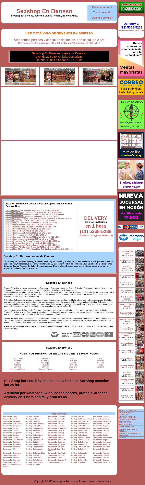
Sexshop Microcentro (14, 215)
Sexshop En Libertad (56, 435)
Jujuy (18, 363)
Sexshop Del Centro (100, 449)
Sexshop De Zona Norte (12, 453)
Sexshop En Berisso (44, 11)
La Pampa (45, 363)
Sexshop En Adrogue (56, 447)
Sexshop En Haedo (10, 419)
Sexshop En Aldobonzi (101, 444)
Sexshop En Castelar (56, 430)
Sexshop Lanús (11, 233)
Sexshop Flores (11, 223)
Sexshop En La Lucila (101, 423)
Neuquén (45, 365)
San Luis (45, 367)
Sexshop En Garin (77, 416)
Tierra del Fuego (45, 369)
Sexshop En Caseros (101, 430)
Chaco (72, 359)
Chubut (101, 359)
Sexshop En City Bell (101, 428)
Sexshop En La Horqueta (35, 423)
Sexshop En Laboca (10, 430)
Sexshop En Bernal (33, 437)
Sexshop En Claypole (101, 426)
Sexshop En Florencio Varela (82, 419)
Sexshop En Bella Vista (57, 440)
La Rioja (73, 363)
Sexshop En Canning (56, 433)
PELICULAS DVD (125, 424)
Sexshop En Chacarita (34, 430)
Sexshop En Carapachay (12, 433)
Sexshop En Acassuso (101, 447)
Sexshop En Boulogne (79, 435)
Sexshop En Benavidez (34, 440)
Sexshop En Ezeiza (33, 421)
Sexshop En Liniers (10, 437)
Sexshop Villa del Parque (15, 217)
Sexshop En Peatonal (56, 455)
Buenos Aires (17, 359)
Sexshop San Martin (13, 237)
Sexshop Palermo (12, 211)
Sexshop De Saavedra (79, 453)
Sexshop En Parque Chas (35, 453)
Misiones (17, 365)
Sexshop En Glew (9, 416)
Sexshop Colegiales (13, 241)
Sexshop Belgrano (13, 243)
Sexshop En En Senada (102, 421)
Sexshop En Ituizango (11, 421)
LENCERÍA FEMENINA (127, 417)
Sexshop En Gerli (32, 416)
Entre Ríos (73, 361)
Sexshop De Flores (55, 458)
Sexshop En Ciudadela (34, 428)
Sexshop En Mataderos (102, 442)
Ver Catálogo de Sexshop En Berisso (59, 33)
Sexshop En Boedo (100, 435)
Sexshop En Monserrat (56, 444)
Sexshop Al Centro (33, 464)
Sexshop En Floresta (101, 416)
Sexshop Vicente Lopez (15, 245)
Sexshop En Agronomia (35, 447)
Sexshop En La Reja (10, 428)
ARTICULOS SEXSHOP (127, 410)
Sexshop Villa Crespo (14, 225)
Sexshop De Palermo (11, 455)
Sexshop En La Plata (56, 426)
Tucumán (73, 369)
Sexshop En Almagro (79, 444)
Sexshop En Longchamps (80, 437)
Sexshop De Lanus (78, 455)
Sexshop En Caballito (79, 433)
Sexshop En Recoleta (11, 458)
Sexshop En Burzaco (11, 435)
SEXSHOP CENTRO (126, 427)
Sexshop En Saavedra (11, 460)
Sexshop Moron (12, 231)
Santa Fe (100, 367)
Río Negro (73, 365)
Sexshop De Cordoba (101, 458)
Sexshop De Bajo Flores (12, 462)
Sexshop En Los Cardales (13, 440)
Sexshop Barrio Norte (14, 213)
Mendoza (100, 363)
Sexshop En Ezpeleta (101, 419)
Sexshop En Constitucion (80, 423)
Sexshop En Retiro (78, 458)
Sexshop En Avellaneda (12, 444)
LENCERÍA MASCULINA (128, 419)
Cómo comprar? (102, 7)
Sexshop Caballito (13, 219)
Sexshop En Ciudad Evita (80, 428)
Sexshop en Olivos (10, 449)
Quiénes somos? (102, 17)
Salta (101, 365)
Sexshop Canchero (55, 462)
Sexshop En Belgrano (101, 440)
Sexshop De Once (32, 455)
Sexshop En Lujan (32, 442)
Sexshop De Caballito (34, 460)
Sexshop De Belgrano (101, 460)
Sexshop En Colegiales (12, 426)
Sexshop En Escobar (56, 421)
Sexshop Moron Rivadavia (16, 247)
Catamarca (45, 359)
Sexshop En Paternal (101, 453)
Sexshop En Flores (33, 419)
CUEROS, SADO (125, 422)
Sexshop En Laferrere (79, 430)
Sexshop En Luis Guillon (80, 440)
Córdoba (17, 361)
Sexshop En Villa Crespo (102, 462)
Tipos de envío (102, 12)
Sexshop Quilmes (12, 229)
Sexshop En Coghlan (34, 426)
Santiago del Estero (17, 369)
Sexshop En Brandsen (34, 435)
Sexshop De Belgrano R (57, 460)
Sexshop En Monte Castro (80, 447)
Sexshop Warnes (12, 239)
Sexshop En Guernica (56, 416)
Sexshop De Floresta (33, 458)
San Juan (17, 367)
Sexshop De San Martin (57, 453)
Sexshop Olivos (12, 235)
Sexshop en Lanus (33, 433)
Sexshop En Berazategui (102, 437)
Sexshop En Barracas (11, 442)
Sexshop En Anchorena (35, 444)
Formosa (100, 361)
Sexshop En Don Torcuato (13, 423)
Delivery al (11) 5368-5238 (131, 25)
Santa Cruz (73, 367)
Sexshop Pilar (11, 249)
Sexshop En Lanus (100, 433)
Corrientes (45, 361)
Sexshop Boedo (12, 221)
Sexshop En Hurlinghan (57, 419)
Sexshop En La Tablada (57, 428)
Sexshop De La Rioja (101, 455)
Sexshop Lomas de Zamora (16, 227)
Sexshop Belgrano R (78, 462)
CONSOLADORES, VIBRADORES (126, 413)
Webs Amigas (59, 414)
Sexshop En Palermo (78, 449)
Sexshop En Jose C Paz (80, 421)
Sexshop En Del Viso (56, 423)
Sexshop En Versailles (79, 460)
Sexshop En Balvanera (56, 442)
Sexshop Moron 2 (127, 388)
